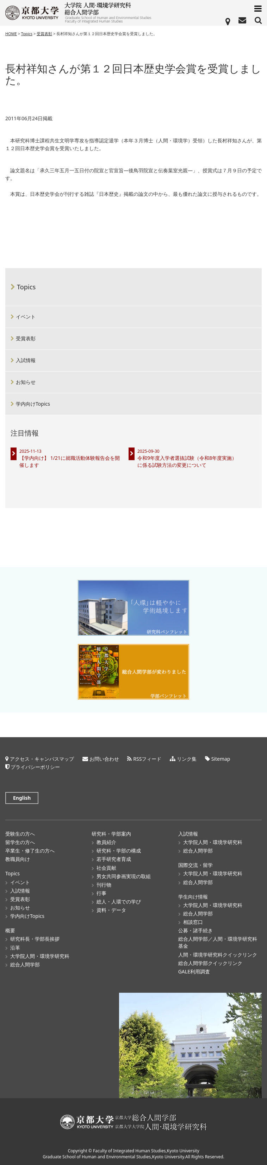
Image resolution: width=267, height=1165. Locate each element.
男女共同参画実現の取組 (124, 876)
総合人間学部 (25, 964)
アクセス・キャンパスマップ (42, 758)
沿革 (15, 947)
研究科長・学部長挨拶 (35, 938)
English (22, 797)
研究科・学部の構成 (119, 850)
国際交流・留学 (195, 865)
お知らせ (26, 382)
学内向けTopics (33, 403)
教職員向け (17, 859)
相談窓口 (193, 922)
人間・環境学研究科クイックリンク (217, 954)
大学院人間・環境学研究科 (39, 956)
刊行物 (104, 884)
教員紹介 (106, 842)
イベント (26, 316)
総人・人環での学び (119, 901)
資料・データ (111, 910)
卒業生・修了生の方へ (30, 850)
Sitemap (220, 758)
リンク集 (187, 758)
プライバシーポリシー (35, 767)
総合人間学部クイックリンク (210, 963)
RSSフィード (147, 758)
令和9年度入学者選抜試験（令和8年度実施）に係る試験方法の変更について (187, 461)
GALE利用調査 (194, 971)
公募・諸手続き (195, 930)
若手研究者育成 (114, 859)
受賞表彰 (26, 338)
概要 (10, 930)
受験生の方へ (20, 833)
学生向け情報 (193, 896)
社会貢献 (106, 867)
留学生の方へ (20, 842)
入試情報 (26, 360)
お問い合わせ (104, 758)
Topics (26, 287)
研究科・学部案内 (111, 833)
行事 (101, 893)
